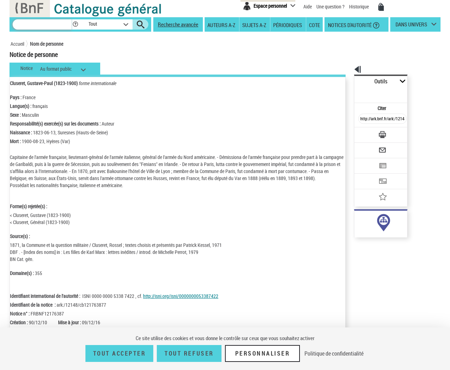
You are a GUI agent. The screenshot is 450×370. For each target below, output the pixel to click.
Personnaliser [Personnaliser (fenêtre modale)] (262, 353)
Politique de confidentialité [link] (334, 353)
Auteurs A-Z (221, 24)
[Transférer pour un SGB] (366, 160)
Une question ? (330, 6)
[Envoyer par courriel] (362, 133)
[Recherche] (42, 24)
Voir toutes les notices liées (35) (374, 242)
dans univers (411, 26)
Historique (359, 6)
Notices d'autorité (349, 24)
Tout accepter (119, 353)
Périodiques (287, 24)
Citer (352, 92)
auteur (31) (357, 221)
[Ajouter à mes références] (367, 174)
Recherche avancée (178, 24)
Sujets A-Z (254, 24)
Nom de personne (46, 43)
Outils (346, 81)
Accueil (17, 43)
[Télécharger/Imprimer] (364, 119)
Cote (314, 24)
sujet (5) (355, 228)
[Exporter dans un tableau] (368, 146)
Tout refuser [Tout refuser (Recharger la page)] (189, 353)
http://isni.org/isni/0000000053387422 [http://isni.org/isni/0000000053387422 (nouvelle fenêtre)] (180, 303)
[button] (75, 24)
